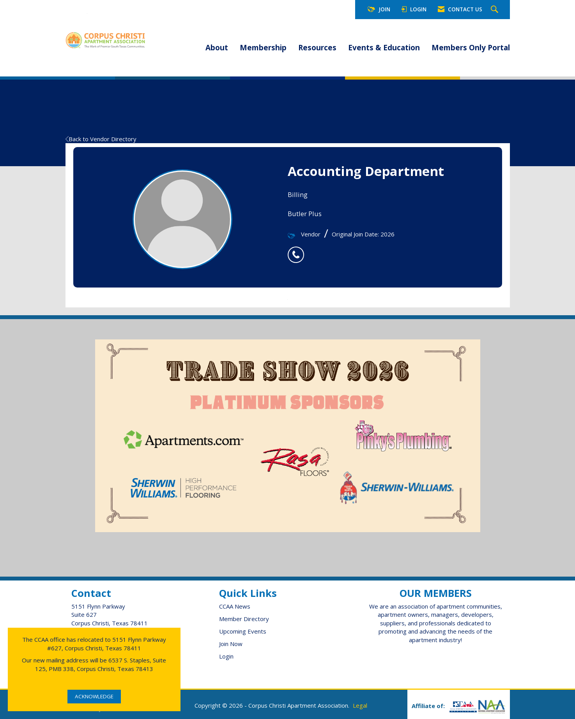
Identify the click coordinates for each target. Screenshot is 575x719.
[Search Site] (495, 9)
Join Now (230, 644)
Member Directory (244, 619)
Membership (263, 48)
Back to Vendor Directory (100, 139)
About (216, 48)
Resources (317, 48)
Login (226, 656)
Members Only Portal (471, 48)
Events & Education (384, 48)
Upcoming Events (242, 631)
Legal (360, 705)
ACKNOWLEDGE (94, 696)
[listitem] (298, 250)
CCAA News (234, 606)
